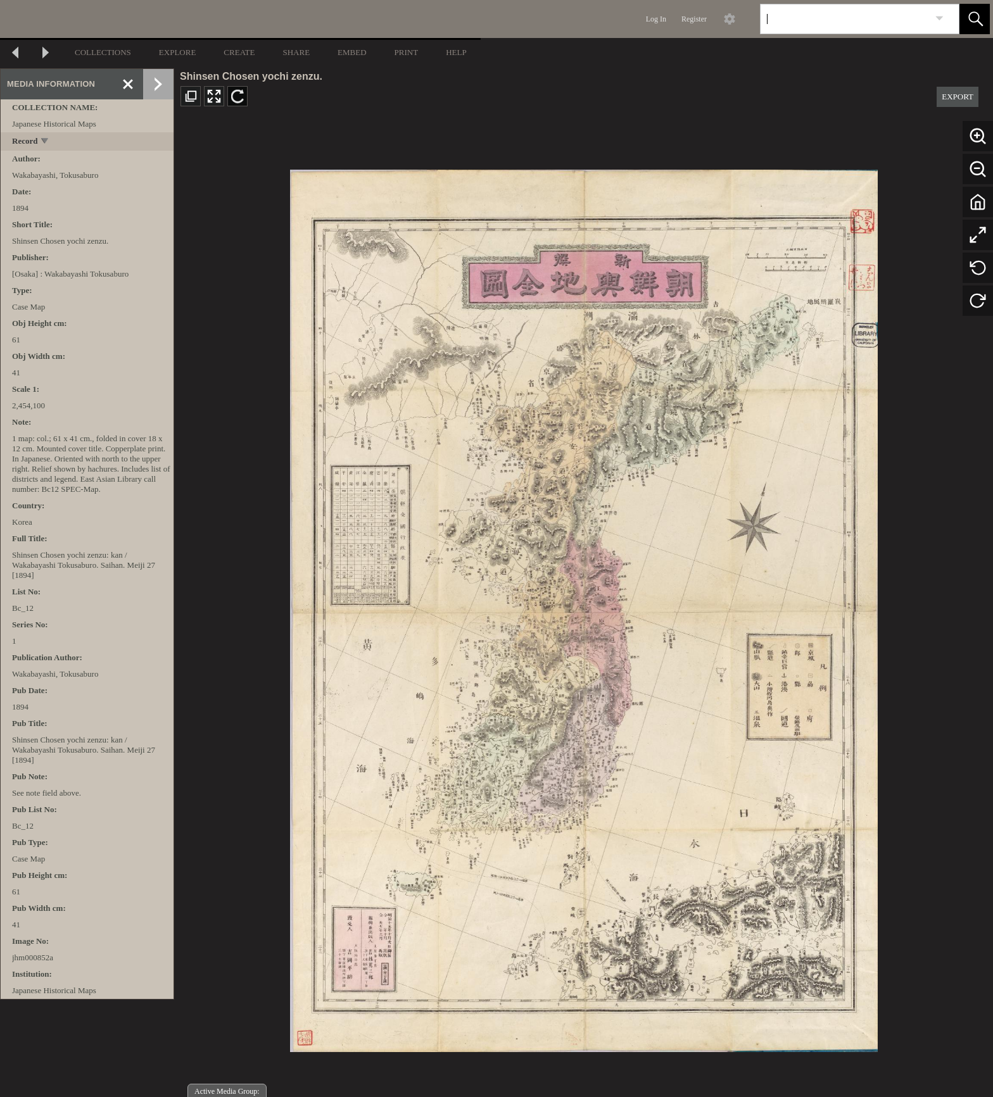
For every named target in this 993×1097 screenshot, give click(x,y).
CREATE (239, 52)
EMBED (352, 52)
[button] (974, 19)
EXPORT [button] (957, 96)
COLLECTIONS (103, 52)
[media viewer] (583, 607)
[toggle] (45, 142)
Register (694, 19)
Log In (656, 19)
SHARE (296, 52)
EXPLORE (177, 52)
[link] (939, 18)
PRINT (407, 52)
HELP (456, 52)
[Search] (845, 19)
